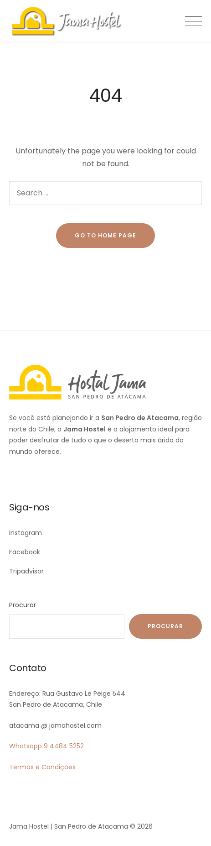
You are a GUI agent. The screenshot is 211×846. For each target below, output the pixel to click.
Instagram (25, 532)
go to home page (105, 235)
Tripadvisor (26, 571)
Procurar (22, 605)
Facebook (24, 552)
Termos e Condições (42, 767)
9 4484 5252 (64, 746)
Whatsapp (25, 746)
